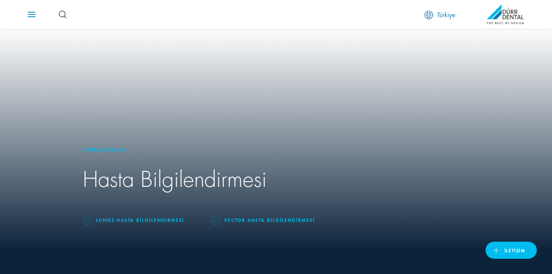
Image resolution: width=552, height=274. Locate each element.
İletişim (515, 250)
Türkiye (439, 15)
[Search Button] (62, 14)
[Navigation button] (31, 14)
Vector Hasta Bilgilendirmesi (269, 219)
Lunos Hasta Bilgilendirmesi (140, 219)
